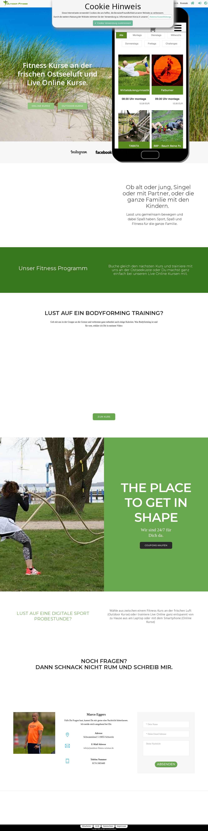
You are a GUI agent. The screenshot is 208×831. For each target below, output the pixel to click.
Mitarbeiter (86, 826)
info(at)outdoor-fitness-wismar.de (99, 748)
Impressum (121, 826)
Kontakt (184, 2)
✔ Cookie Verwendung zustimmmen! (113, 23)
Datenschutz (108, 826)
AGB (97, 826)
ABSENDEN (166, 764)
